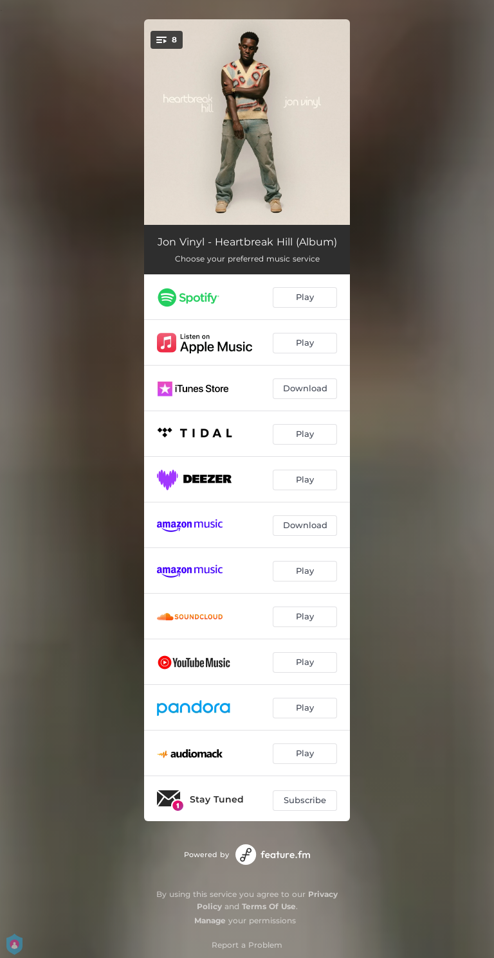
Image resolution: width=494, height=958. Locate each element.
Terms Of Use (269, 906)
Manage (210, 920)
